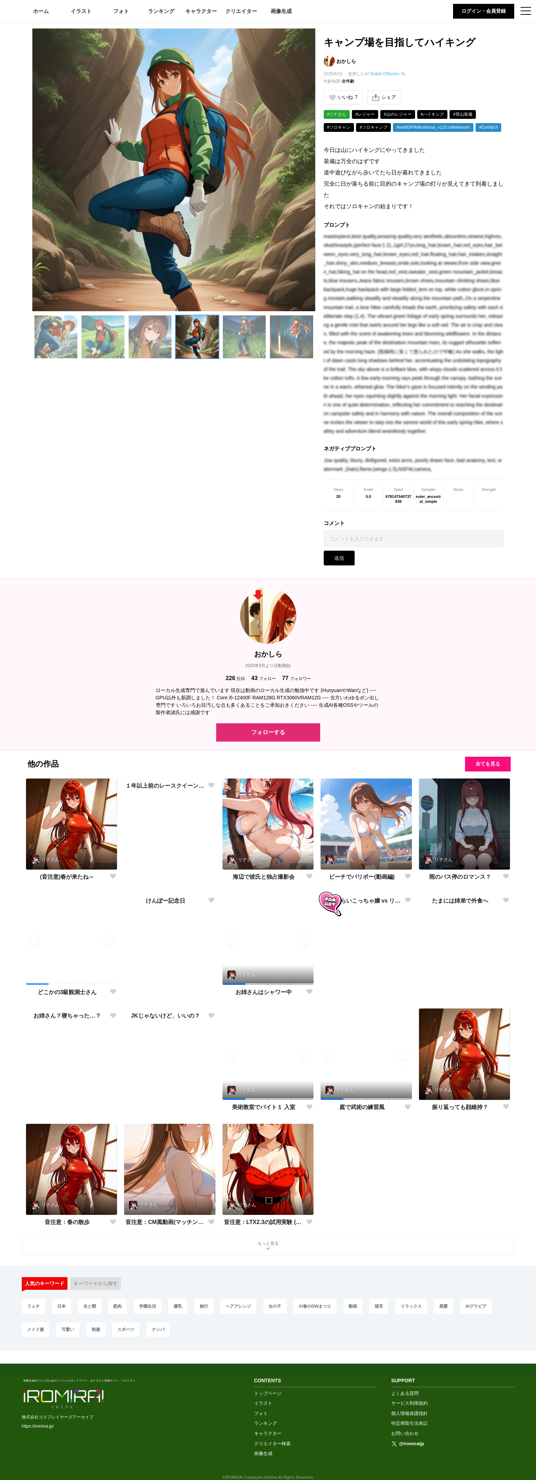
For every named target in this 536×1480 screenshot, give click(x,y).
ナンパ (158, 1329)
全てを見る (488, 764)
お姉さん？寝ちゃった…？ (67, 1107)
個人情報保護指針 (409, 1401)
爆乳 (178, 1306)
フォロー (263, 678)
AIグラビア (475, 1306)
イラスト (81, 11)
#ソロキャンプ (373, 127)
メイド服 (35, 1329)
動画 (353, 1306)
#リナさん (337, 114)
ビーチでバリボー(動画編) (362, 877)
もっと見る (268, 1246)
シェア (384, 97)
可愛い (68, 1329)
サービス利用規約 (409, 1390)
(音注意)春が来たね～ (67, 877)
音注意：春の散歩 (67, 1222)
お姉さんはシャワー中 (263, 992)
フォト (121, 11)
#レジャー (365, 114)
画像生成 (281, 11)
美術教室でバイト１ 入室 (263, 1107)
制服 (96, 1329)
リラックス (411, 1306)
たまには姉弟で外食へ (460, 992)
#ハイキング (432, 114)
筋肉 (117, 1306)
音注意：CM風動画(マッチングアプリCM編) (165, 1222)
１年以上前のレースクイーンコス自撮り (165, 877)
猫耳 (379, 1306)
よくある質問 (405, 1381)
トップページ (268, 1381)
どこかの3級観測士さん (67, 992)
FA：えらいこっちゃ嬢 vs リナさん (362, 992)
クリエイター (241, 11)
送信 (339, 558)
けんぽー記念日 (165, 992)
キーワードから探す (95, 1283)
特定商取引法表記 (409, 1411)
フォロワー (296, 678)
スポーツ (125, 1329)
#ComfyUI (488, 127)
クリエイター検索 (272, 1431)
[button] (55, 337)
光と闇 (89, 1306)
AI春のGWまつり (315, 1306)
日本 (61, 1306)
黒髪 (443, 1306)
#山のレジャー (398, 114)
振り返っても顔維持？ (460, 1107)
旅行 (204, 1306)
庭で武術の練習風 (362, 1107)
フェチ (33, 1306)
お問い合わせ (405, 1421)
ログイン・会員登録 (483, 11)
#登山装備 (462, 114)
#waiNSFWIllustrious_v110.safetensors (433, 127)
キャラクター (201, 11)
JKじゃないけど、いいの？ (165, 1107)
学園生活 (147, 1306)
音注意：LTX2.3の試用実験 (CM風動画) (264, 1222)
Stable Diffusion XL (388, 73)
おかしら (346, 61)
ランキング (161, 11)
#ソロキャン (339, 127)
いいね (343, 97)
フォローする (268, 732)
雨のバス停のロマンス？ (460, 877)
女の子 (275, 1306)
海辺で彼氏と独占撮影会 (264, 877)
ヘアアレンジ (238, 1306)
